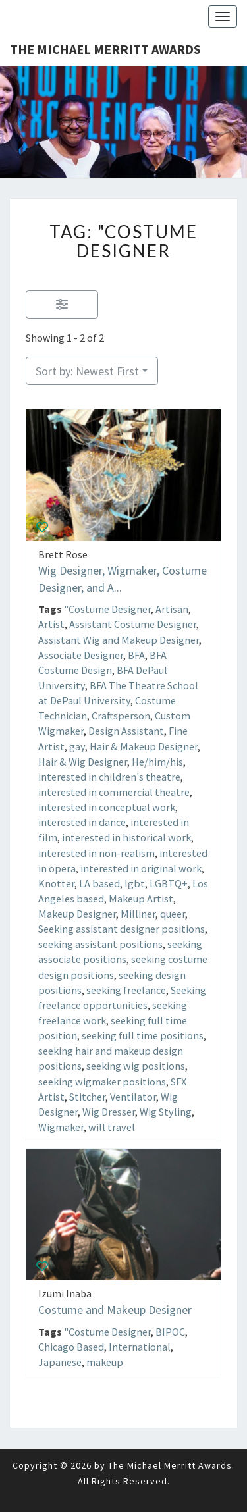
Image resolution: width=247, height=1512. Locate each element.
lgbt (134, 882)
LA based (99, 882)
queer (172, 913)
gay (77, 745)
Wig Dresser (108, 1111)
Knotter (56, 882)
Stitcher (87, 1096)
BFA (136, 654)
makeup (104, 1362)
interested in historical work (126, 837)
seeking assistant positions (100, 944)
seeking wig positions (135, 1065)
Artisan (171, 608)
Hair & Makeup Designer (144, 745)
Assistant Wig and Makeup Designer (118, 639)
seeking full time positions (143, 1035)
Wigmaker (61, 1127)
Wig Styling (166, 1111)
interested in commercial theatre (114, 791)
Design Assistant (126, 730)
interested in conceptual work (106, 807)
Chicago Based (71, 1346)
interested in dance (82, 822)
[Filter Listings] (62, 304)
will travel (111, 1127)
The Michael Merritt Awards (105, 49)
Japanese (60, 1362)
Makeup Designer (77, 913)
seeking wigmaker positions (102, 1080)
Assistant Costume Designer (132, 624)
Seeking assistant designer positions (121, 928)
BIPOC (170, 1331)
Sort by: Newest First (87, 370)
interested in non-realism (96, 852)
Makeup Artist (141, 898)
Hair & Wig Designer (82, 761)
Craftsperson (121, 715)
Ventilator (133, 1096)
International (140, 1346)
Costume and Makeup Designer (115, 1309)
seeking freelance (126, 989)
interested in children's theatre (109, 776)
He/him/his (157, 761)
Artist (51, 624)
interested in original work (141, 867)
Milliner (138, 913)
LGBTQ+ (169, 882)
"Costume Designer (107, 608)
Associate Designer (80, 654)
